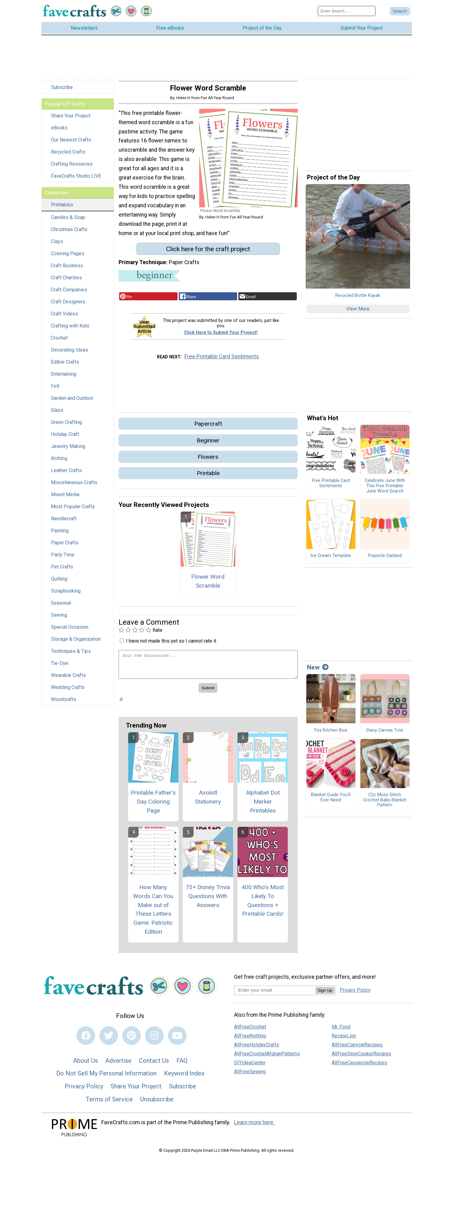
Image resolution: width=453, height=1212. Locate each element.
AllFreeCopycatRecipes (357, 1049)
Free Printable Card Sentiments (221, 360)
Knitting (59, 462)
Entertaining (63, 378)
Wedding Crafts (68, 691)
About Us (85, 1064)
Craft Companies (69, 294)
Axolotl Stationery (208, 801)
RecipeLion (344, 1040)
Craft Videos (64, 318)
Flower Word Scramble (207, 585)
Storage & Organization (76, 643)
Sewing (59, 619)
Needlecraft (64, 523)
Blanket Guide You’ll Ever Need (330, 801)
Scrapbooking (66, 595)
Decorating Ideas (69, 354)
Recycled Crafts (68, 156)
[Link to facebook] (86, 1039)
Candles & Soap (68, 221)
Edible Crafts (65, 366)
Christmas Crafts (69, 233)
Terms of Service (109, 1103)
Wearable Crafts (68, 679)
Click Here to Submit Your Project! (221, 336)
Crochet (59, 342)
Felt (55, 390)
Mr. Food (341, 1031)
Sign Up (325, 994)
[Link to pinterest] (131, 1039)
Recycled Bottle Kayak (357, 299)
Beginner (208, 444)
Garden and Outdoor (72, 402)
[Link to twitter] (108, 1039)
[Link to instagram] (154, 1039)
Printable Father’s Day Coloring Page (153, 805)
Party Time (62, 559)
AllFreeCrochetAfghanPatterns (267, 1058)
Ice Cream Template (330, 559)
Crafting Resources (72, 168)
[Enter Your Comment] (208, 668)
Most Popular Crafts (73, 510)
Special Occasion (69, 631)
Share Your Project (70, 120)
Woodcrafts (63, 703)
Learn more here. (254, 1126)
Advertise (118, 1064)
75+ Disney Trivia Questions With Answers (208, 899)
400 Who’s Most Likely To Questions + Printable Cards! (262, 904)
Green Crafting (66, 426)
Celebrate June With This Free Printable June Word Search (385, 489)
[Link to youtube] (177, 1039)
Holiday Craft (65, 438)
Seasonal (61, 607)
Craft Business (67, 269)
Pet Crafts (62, 571)
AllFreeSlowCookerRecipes (361, 1058)
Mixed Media (65, 498)
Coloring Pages (67, 257)
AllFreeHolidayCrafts (256, 1049)
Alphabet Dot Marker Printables (263, 805)
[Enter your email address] (274, 993)
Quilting (59, 583)
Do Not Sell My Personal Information (106, 1077)
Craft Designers (68, 306)
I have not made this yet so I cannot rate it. (171, 645)
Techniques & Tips (71, 655)
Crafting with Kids (70, 330)
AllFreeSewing (250, 1076)
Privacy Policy (84, 1090)
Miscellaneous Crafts (74, 486)
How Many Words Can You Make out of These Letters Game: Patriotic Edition (153, 913)
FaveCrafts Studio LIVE (76, 180)
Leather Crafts (66, 474)
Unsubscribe (157, 1103)
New (318, 671)
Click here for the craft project (208, 252)
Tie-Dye (59, 667)
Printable (208, 477)
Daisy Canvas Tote (385, 734)
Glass (57, 414)
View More (358, 313)
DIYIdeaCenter (250, 1067)
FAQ (181, 1064)
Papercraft (208, 427)
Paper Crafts (64, 547)
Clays (57, 245)
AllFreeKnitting (250, 1040)
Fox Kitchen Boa (330, 734)
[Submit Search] (400, 13)
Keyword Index (184, 1077)
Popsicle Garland (385, 559)
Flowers (208, 460)
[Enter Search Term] (346, 13)
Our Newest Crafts (71, 144)
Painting (60, 535)
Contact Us (154, 1064)
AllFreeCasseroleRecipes (359, 1067)
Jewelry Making (68, 450)
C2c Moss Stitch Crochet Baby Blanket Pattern (384, 804)
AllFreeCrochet (250, 1031)
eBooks (59, 132)
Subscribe (62, 91)
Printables (62, 209)
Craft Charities (66, 282)
